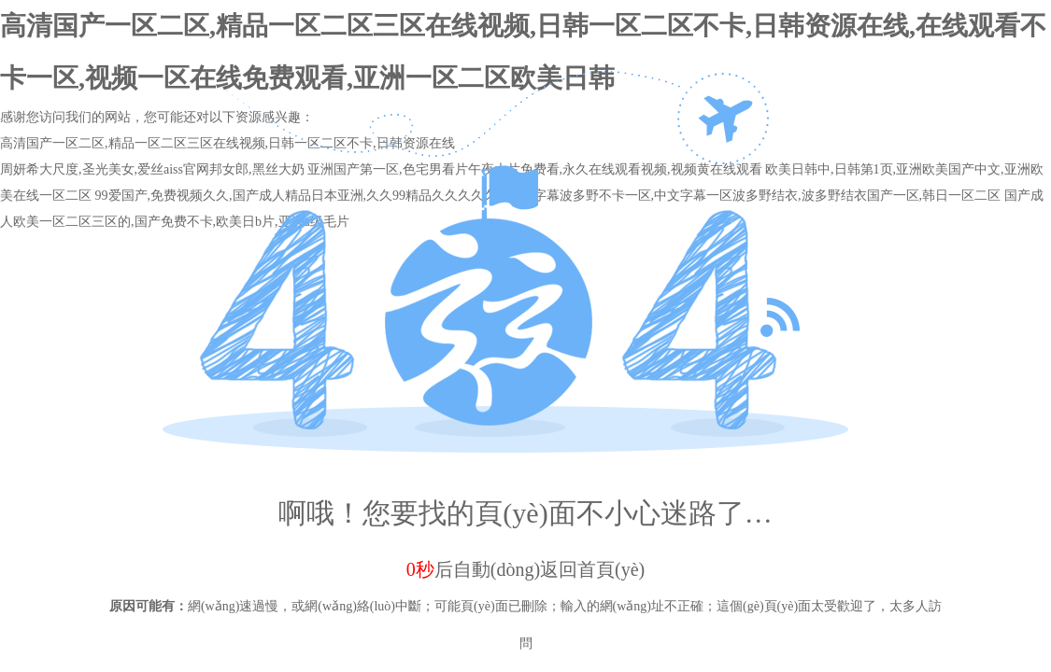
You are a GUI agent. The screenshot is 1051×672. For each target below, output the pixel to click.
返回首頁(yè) (592, 569)
